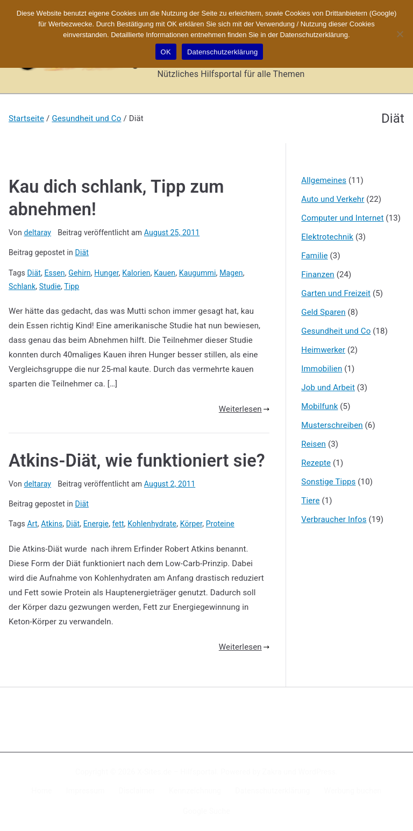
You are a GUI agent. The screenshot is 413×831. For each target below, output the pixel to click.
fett (118, 523)
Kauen (164, 273)
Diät (82, 252)
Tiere (310, 500)
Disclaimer (137, 790)
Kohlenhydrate (151, 523)
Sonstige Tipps (328, 482)
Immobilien (321, 369)
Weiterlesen (244, 409)
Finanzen (317, 274)
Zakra (272, 771)
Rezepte (316, 463)
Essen (54, 273)
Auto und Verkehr (332, 199)
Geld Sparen (323, 312)
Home (42, 790)
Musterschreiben (331, 425)
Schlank (22, 286)
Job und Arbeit (328, 387)
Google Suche (206, 811)
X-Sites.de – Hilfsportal (176, 771)
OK (166, 52)
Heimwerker (323, 350)
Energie (96, 523)
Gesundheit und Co (336, 331)
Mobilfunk (319, 406)
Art (32, 523)
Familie (314, 255)
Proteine (220, 523)
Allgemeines (323, 180)
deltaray (37, 232)
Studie (50, 286)
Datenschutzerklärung (272, 790)
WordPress (317, 771)
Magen (231, 273)
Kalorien (136, 273)
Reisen (313, 444)
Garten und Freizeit (336, 293)
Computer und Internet (342, 218)
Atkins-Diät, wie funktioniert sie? (137, 460)
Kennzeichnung (195, 790)
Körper (191, 523)
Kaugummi (197, 273)
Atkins (51, 523)
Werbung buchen (353, 790)
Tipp (71, 286)
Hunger (106, 273)
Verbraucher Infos (333, 519)
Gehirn (79, 273)
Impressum (85, 790)
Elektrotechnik (327, 237)
